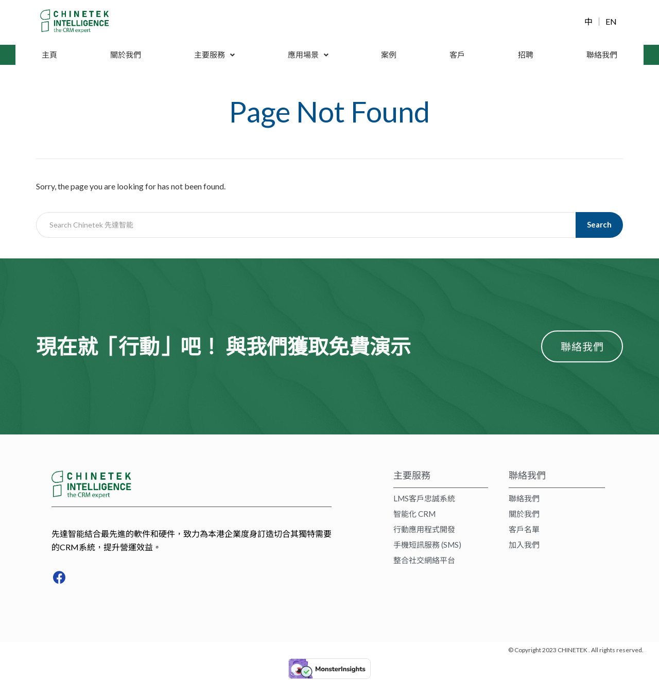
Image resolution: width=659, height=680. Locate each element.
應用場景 (308, 55)
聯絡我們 (601, 55)
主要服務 (214, 55)
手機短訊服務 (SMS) (427, 546)
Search (600, 225)
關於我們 (125, 55)
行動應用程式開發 (424, 530)
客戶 (457, 55)
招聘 (525, 55)
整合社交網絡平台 (424, 561)
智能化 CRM (414, 515)
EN (611, 22)
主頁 (49, 55)
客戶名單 (524, 530)
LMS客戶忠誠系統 (424, 499)
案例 (389, 55)
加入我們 (524, 546)
